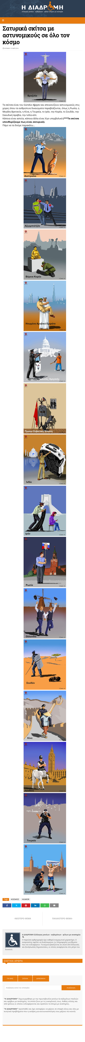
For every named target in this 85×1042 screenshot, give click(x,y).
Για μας (10, 978)
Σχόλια (25, 978)
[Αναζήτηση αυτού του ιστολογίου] (33, 987)
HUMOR (25, 899)
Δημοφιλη (40, 978)
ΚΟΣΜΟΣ (15, 899)
